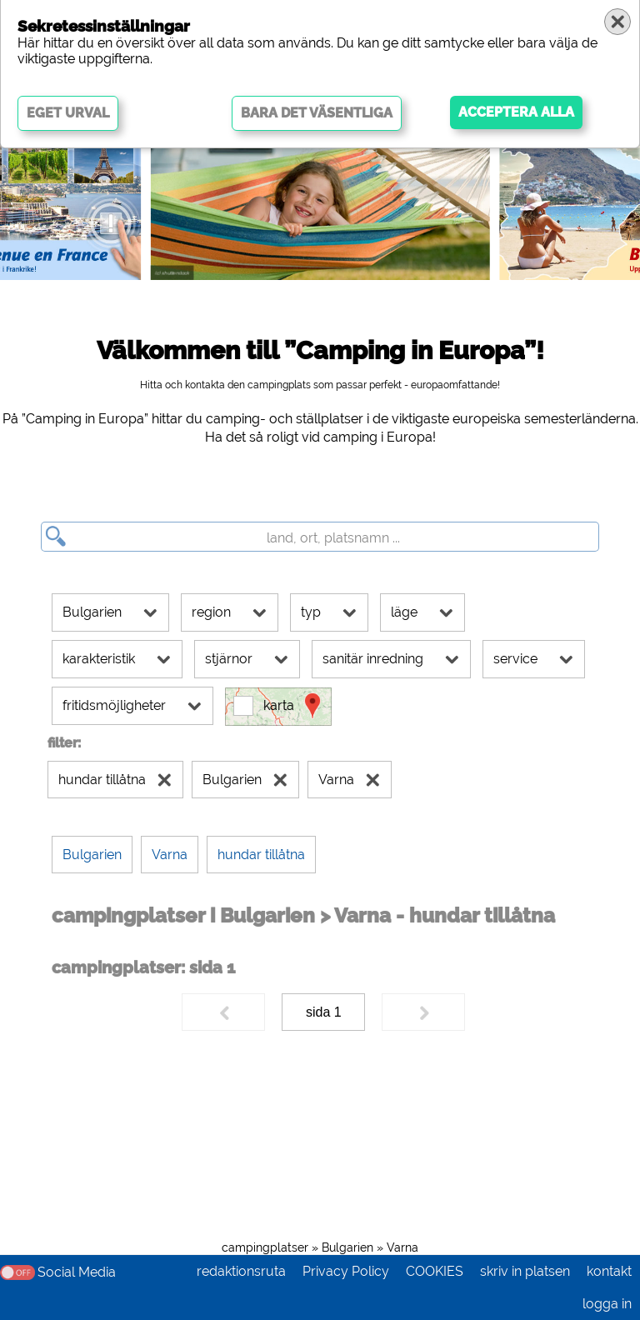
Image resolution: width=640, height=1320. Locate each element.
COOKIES (434, 1271)
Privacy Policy (345, 1271)
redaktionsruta (241, 1271)
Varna (402, 1247)
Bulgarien (347, 1247)
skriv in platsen (525, 1271)
